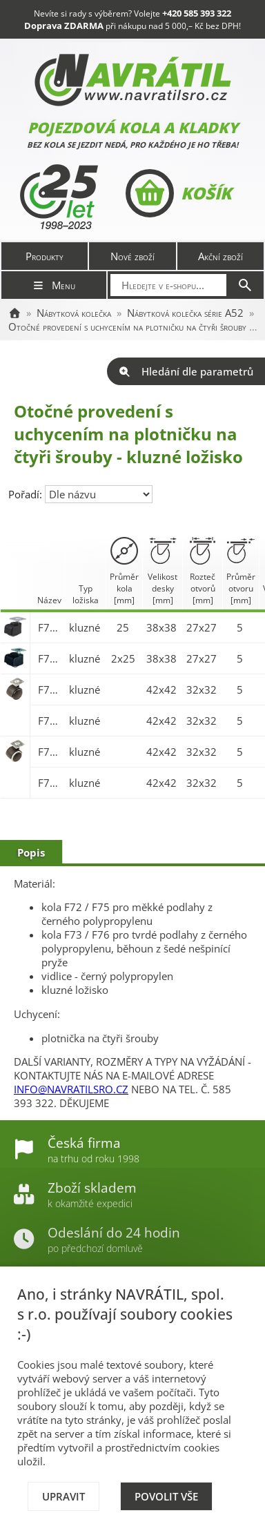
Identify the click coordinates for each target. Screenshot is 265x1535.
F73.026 (50, 658)
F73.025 (50, 627)
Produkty (44, 256)
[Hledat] (245, 285)
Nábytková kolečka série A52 (185, 313)
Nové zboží (132, 256)
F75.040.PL (50, 689)
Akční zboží (220, 256)
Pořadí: (26, 494)
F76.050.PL (50, 783)
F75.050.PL (50, 720)
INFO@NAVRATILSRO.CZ (71, 1089)
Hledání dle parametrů (186, 371)
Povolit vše (166, 1496)
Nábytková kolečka (74, 313)
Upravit (63, 1496)
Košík (178, 193)
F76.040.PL (50, 752)
